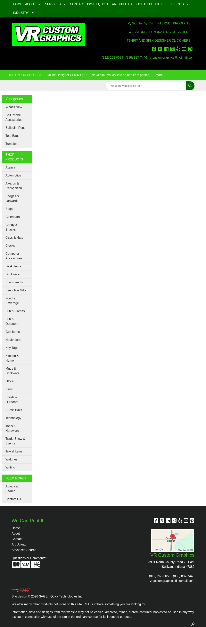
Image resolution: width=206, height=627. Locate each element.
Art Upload (19, 544)
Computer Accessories (13, 256)
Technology (13, 418)
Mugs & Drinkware (12, 371)
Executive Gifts (15, 290)
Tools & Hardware (12, 428)
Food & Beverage (12, 301)
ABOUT (30, 4)
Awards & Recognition (13, 186)
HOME (17, 4)
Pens (8, 389)
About (16, 533)
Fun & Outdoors (11, 321)
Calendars (12, 217)
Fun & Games (15, 311)
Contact (17, 539)
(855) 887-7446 (136, 57)
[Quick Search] (145, 85)
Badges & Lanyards (12, 198)
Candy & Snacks (11, 227)
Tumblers (11, 143)
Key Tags (11, 347)
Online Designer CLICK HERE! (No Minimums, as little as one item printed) (99, 75)
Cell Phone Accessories (13, 117)
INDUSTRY (21, 12)
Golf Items (12, 331)
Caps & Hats (14, 237)
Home (16, 528)
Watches (11, 459)
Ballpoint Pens (15, 127)
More (161, 75)
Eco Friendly (14, 282)
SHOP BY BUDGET (148, 4)
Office (9, 381)
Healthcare (13, 339)
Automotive (13, 175)
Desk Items (13, 266)
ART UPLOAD (122, 4)
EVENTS (177, 4)
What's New (13, 107)
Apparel (10, 167)
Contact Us (13, 499)
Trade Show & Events (15, 441)
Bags (8, 208)
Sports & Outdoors (11, 400)
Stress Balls (13, 410)
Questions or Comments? (29, 558)
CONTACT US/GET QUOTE (89, 4)
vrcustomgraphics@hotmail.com (172, 57)
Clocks (10, 245)
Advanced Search (12, 489)
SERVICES (53, 4)
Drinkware (12, 274)
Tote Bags (12, 135)
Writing (10, 467)
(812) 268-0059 (112, 57)
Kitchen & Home (12, 358)
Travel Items (13, 451)
